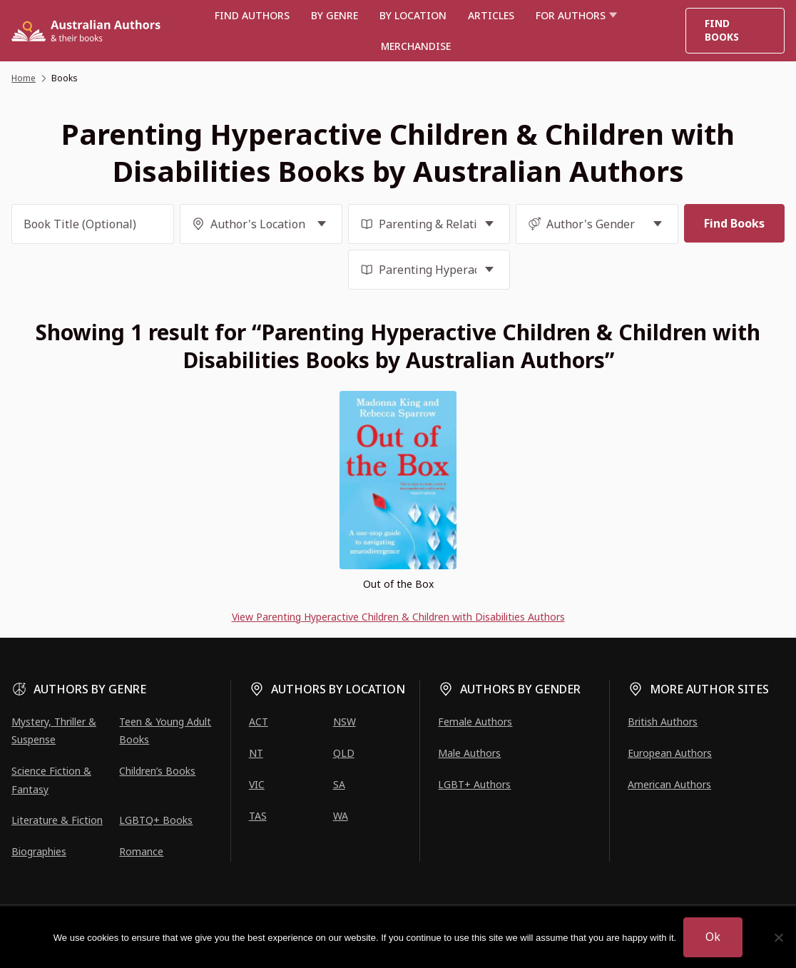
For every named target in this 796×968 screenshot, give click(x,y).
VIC (257, 784)
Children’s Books (157, 771)
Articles (491, 15)
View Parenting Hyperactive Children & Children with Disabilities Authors (398, 616)
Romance (141, 851)
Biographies (38, 851)
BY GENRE (334, 15)
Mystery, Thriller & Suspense (53, 730)
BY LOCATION (413, 15)
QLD (343, 753)
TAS (258, 815)
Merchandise (416, 46)
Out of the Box (398, 584)
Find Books (722, 30)
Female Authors (475, 721)
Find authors (252, 15)
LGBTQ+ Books (156, 820)
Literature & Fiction (57, 820)
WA (340, 815)
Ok (712, 936)
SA (339, 784)
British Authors (663, 721)
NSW (344, 721)
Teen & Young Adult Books (165, 730)
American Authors (669, 784)
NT (256, 753)
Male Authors (469, 753)
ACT (258, 721)
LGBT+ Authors (474, 784)
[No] (778, 937)
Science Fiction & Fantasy (51, 779)
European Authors (670, 753)
